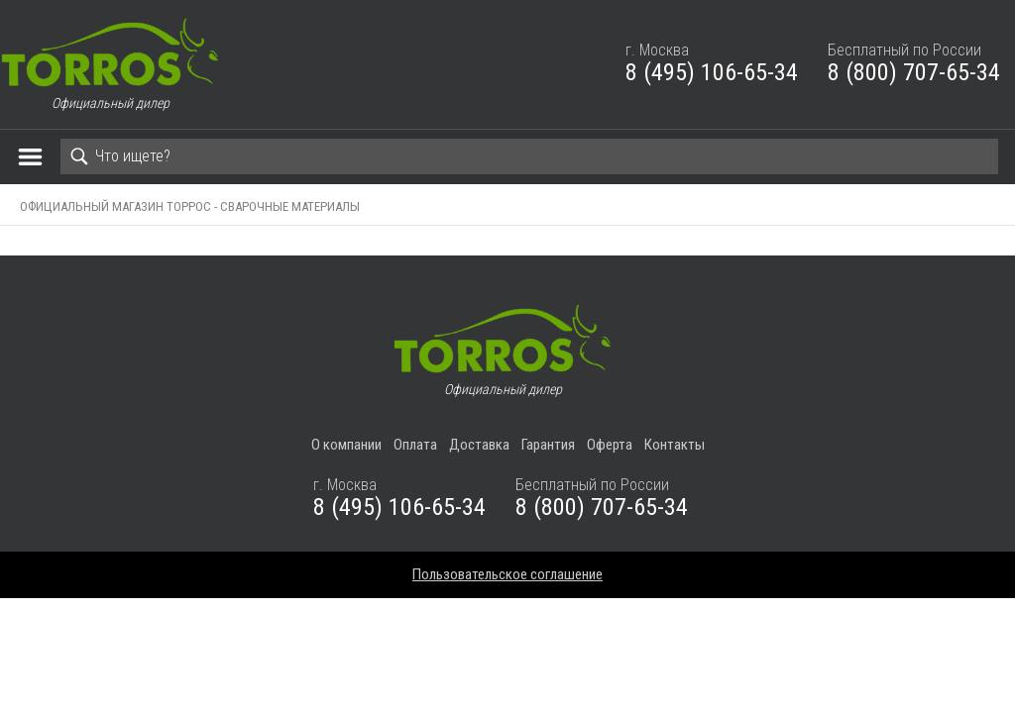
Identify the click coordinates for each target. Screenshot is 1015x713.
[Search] (529, 156)
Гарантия (548, 445)
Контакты (674, 445)
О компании (346, 445)
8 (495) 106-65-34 (711, 72)
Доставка (479, 445)
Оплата (415, 445)
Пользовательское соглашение (507, 574)
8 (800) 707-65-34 (914, 72)
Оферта (609, 445)
